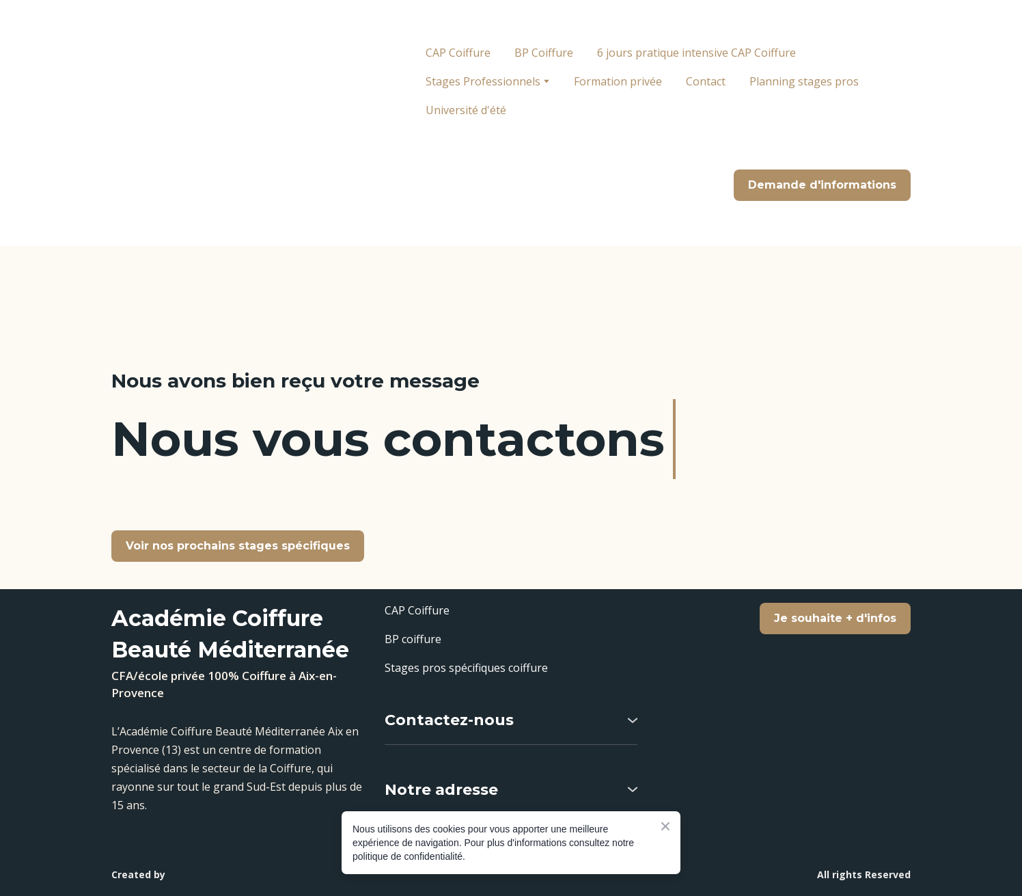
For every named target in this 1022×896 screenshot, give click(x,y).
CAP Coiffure (458, 52)
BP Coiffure (543, 52)
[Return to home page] (216, 123)
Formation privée (618, 81)
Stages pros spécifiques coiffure (466, 667)
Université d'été (466, 110)
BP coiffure (413, 639)
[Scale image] (784, 801)
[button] (822, 185)
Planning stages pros (804, 81)
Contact (706, 81)
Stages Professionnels (483, 81)
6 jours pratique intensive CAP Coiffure (696, 52)
